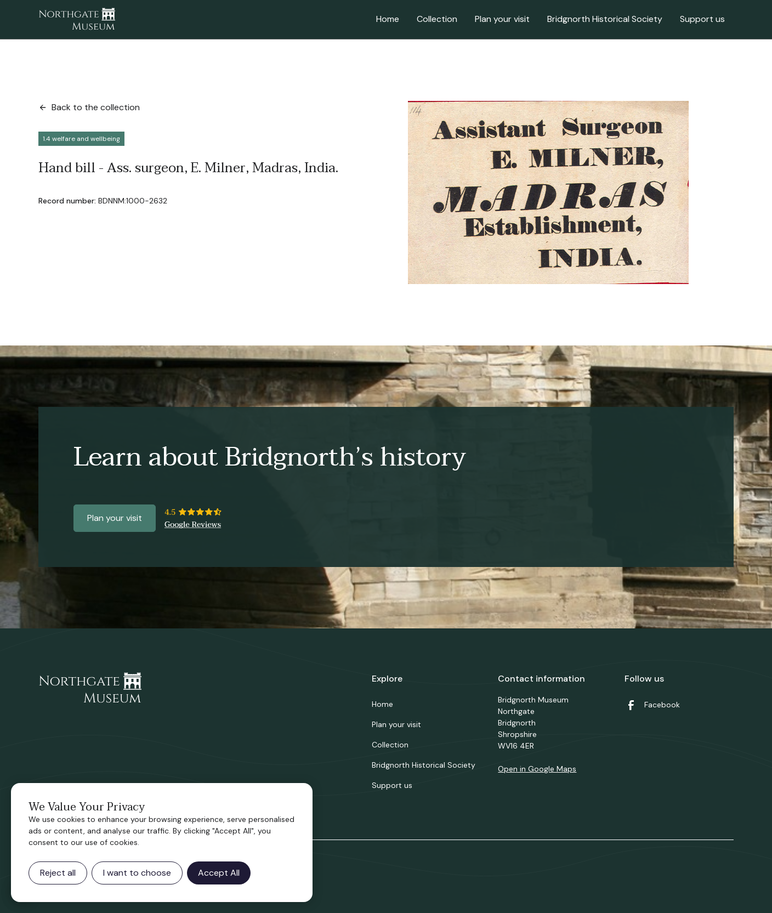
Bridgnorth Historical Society (604, 19)
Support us (702, 19)
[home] (76, 20)
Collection (437, 19)
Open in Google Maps (537, 769)
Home (387, 19)
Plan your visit (502, 19)
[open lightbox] (548, 192)
